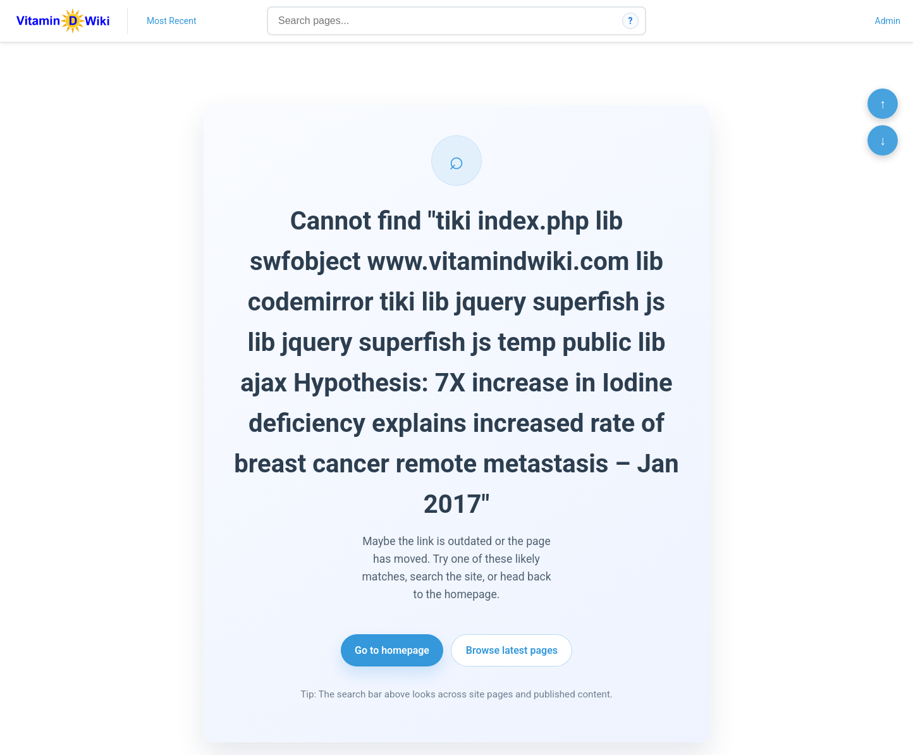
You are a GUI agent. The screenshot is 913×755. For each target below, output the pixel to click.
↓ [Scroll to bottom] (882, 140)
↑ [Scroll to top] (882, 104)
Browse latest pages (512, 650)
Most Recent (172, 21)
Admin (887, 21)
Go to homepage (392, 650)
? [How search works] (630, 21)
